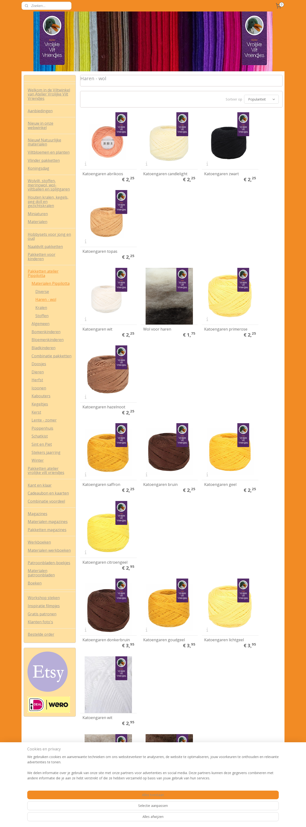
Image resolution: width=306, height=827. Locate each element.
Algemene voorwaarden (42, 750)
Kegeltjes (40, 404)
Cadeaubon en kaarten (48, 493)
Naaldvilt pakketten (45, 246)
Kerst (36, 412)
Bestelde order (41, 634)
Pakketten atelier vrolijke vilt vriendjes (46, 470)
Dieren (38, 372)
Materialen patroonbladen (41, 573)
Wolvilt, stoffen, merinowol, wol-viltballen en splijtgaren (49, 185)
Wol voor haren (148, 233)
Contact (30, 772)
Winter (38, 460)
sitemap (144, 818)
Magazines (37, 513)
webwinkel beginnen (172, 818)
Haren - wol (45, 299)
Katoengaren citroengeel (249, 300)
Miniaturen (38, 213)
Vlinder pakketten (44, 160)
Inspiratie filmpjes (44, 605)
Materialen (37, 221)
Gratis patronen (42, 614)
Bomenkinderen (46, 331)
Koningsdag (38, 168)
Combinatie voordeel (46, 501)
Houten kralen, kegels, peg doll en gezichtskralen (48, 201)
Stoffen (42, 315)
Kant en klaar (40, 485)
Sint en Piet (42, 444)
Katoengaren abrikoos (102, 164)
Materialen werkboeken (49, 550)
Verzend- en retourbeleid (43, 761)
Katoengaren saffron (101, 301)
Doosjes (39, 363)
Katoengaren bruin (151, 301)
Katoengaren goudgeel (155, 370)
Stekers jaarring (46, 452)
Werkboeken (39, 542)
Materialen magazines (48, 521)
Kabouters (41, 396)
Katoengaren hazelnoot (249, 231)
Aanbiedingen (40, 110)
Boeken (35, 583)
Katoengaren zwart (203, 164)
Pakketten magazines (47, 529)
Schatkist (40, 436)
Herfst (37, 380)
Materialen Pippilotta (51, 283)
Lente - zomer (44, 420)
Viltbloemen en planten (49, 152)
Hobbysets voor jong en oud (49, 236)
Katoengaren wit (97, 233)
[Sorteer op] (261, 99)
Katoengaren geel (202, 301)
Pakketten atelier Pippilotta (43, 273)
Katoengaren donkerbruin (94, 368)
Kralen (41, 307)
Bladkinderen (43, 347)
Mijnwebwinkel (214, 818)
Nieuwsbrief (88, 758)
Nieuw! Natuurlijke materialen (44, 142)
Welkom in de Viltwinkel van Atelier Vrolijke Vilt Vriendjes (49, 94)
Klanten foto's (40, 621)
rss (154, 818)
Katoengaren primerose (197, 231)
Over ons (31, 745)
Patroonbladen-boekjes (49, 562)
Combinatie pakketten (51, 356)
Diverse (42, 291)
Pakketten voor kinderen (41, 256)
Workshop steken (44, 597)
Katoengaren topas (254, 164)
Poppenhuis (42, 428)
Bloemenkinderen (48, 339)
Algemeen (40, 323)
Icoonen (39, 388)
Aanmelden (194, 761)
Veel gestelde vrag (38, 766)
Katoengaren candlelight (146, 163)
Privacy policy (34, 756)
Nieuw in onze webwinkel (40, 125)
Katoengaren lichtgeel (205, 370)
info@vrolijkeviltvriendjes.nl (154, 777)
